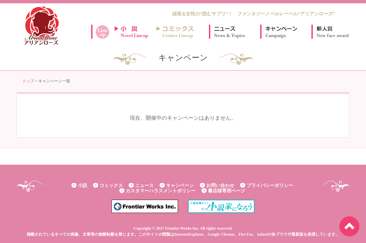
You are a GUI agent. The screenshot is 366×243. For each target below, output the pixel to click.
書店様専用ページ (226, 190)
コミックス (111, 185)
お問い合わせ (220, 185)
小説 (82, 185)
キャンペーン (280, 32)
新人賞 (332, 32)
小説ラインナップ (134, 32)
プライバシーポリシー (270, 185)
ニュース (229, 32)
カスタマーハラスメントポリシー (161, 190)
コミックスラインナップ (176, 32)
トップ (28, 81)
